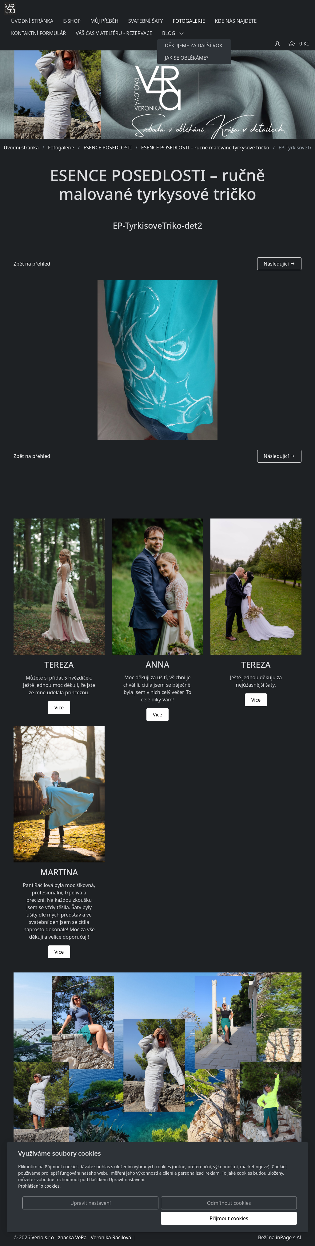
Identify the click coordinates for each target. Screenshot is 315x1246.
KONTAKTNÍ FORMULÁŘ (38, 33)
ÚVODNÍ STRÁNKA (32, 21)
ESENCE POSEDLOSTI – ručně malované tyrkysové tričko (205, 147)
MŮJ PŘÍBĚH (104, 21)
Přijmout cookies (267, 1218)
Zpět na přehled (32, 263)
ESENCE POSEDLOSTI (107, 147)
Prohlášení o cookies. (39, 1201)
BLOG (173, 33)
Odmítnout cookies (206, 1218)
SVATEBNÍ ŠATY (145, 21)
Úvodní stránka (21, 147)
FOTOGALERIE (189, 21)
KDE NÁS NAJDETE (236, 21)
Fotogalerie (61, 147)
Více (59, 707)
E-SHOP (72, 21)
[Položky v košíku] (291, 43)
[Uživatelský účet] (277, 43)
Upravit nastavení (144, 1218)
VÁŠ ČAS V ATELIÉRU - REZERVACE (114, 33)
